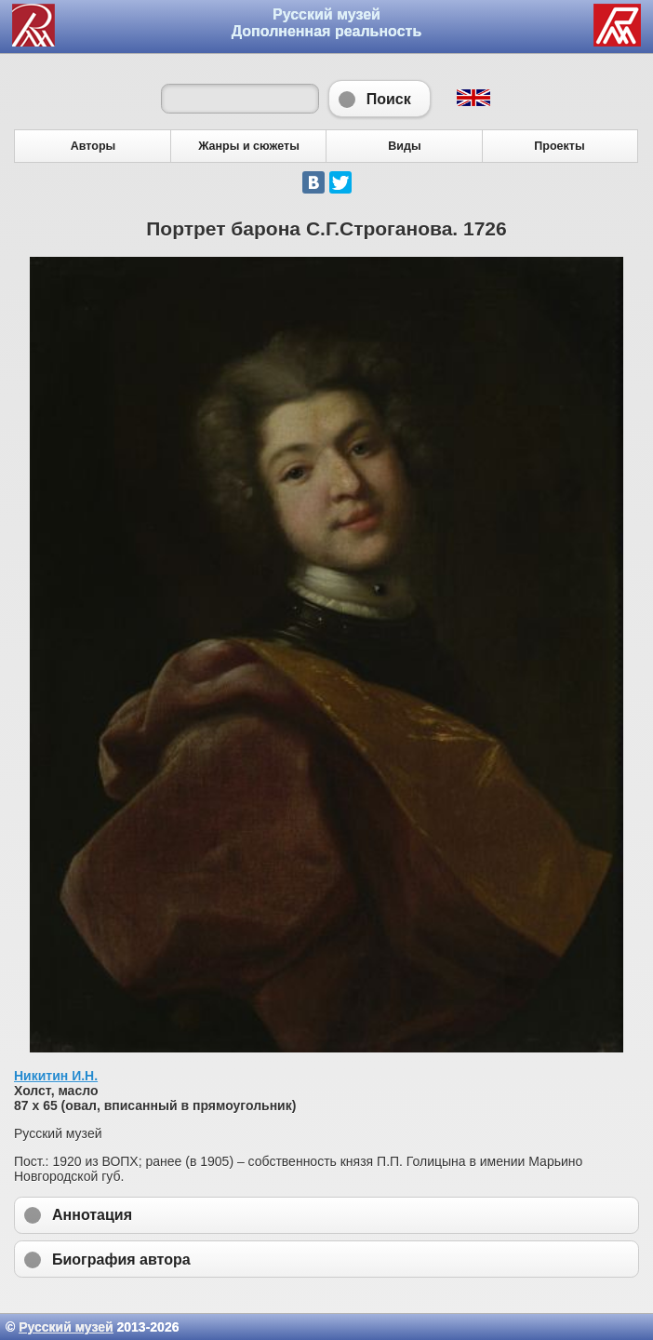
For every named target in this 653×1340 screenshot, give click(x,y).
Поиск (379, 98)
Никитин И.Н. (56, 1075)
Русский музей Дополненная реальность (327, 23)
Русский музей (66, 1327)
